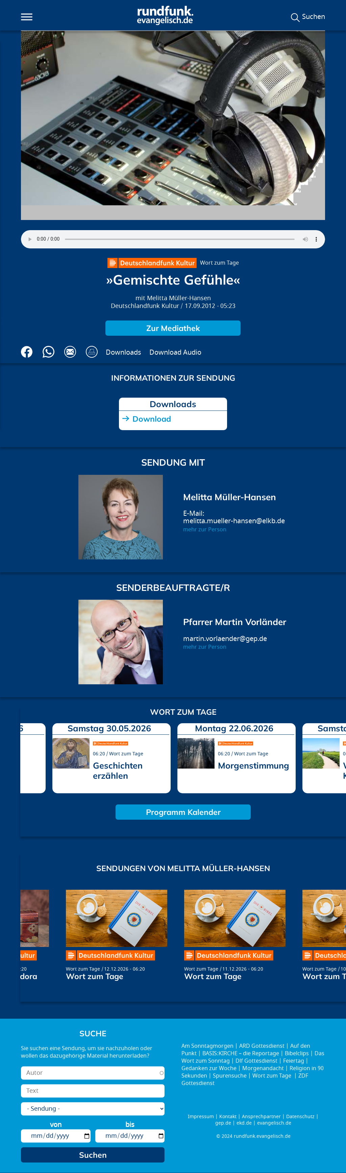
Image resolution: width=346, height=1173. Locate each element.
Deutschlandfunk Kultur (145, 306)
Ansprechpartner (261, 1116)
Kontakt (228, 1116)
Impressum (201, 1116)
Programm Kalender (183, 812)
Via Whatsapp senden (48, 352)
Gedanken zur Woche (209, 1068)
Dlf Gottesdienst (256, 1061)
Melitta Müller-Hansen (179, 298)
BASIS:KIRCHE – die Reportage (240, 1053)
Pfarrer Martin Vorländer (234, 621)
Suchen (313, 17)
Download (151, 418)
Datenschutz (300, 1116)
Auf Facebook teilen (27, 352)
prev (28, 756)
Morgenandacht (263, 1068)
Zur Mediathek (173, 328)
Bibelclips (297, 1053)
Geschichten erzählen (118, 770)
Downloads (123, 352)
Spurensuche (230, 1076)
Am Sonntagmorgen (207, 1046)
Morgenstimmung (253, 765)
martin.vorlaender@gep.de (225, 639)
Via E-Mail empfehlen (70, 352)
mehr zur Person (204, 530)
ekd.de (244, 1123)
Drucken (92, 352)
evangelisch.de (274, 1123)
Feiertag (293, 1061)
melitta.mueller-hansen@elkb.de (234, 521)
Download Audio (175, 352)
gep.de (223, 1123)
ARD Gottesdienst (262, 1046)
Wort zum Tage (219, 263)
